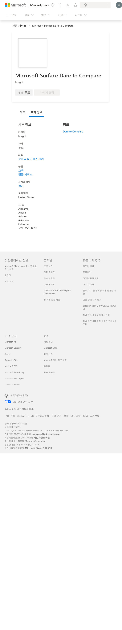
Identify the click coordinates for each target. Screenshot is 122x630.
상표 (66, 415)
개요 (22, 112)
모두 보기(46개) (27, 228)
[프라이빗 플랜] (75, 5)
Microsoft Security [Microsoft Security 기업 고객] (13, 347)
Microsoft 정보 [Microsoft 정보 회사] (50, 347)
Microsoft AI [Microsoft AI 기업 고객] (10, 341)
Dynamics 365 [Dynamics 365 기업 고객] (11, 360)
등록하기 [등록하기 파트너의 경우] (87, 272)
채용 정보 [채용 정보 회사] (48, 341)
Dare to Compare (73, 131)
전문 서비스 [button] (19, 25)
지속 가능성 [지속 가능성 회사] (49, 372)
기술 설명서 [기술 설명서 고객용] (49, 278)
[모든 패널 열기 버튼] (11, 15)
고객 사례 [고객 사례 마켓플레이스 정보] (9, 281)
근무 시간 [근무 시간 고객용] (48, 266)
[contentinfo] (29, 25)
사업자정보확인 (42, 437)
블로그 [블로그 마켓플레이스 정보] (8, 275)
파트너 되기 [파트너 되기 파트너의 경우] (88, 266)
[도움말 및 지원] (60, 5)
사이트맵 (10, 415)
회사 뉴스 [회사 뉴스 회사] (48, 353)
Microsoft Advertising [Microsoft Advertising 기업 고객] (14, 372)
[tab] (23, 112)
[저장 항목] (68, 5)
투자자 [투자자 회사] (47, 366)
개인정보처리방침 (40, 415)
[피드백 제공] (53, 5)
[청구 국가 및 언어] (95, 5)
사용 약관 (56, 415)
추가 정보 (36, 112)
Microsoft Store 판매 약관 (38, 448)
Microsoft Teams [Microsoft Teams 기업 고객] (12, 384)
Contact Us (22, 415)
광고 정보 (75, 415)
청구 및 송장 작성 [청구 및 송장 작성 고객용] (52, 299)
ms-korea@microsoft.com (45, 433)
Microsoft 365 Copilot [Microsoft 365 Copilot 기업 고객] (15, 378)
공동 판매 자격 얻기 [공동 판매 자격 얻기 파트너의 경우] (92, 299)
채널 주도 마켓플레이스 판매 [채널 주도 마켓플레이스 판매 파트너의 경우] (96, 314)
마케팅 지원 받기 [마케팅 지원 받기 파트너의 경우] (91, 278)
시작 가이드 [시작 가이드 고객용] (49, 272)
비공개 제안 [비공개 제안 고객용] (49, 284)
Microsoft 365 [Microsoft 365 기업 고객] (11, 366)
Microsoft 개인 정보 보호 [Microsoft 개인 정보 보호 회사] (55, 360)
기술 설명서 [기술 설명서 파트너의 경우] (88, 284)
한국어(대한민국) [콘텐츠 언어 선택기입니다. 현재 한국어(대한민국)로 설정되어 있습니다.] (19, 395)
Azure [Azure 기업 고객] (7, 353)
